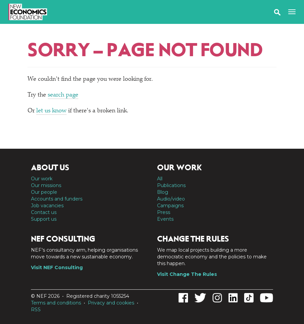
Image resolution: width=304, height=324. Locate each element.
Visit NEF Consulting (57, 267)
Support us (43, 219)
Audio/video (171, 199)
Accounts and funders (56, 199)
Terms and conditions (56, 303)
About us (50, 167)
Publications (171, 185)
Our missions (46, 185)
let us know (51, 111)
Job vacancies (47, 206)
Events (165, 219)
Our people (44, 192)
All (159, 179)
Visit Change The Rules (187, 274)
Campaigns (170, 206)
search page (63, 95)
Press (163, 212)
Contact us (43, 212)
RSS (36, 310)
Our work (41, 179)
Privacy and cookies (111, 303)
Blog (162, 192)
